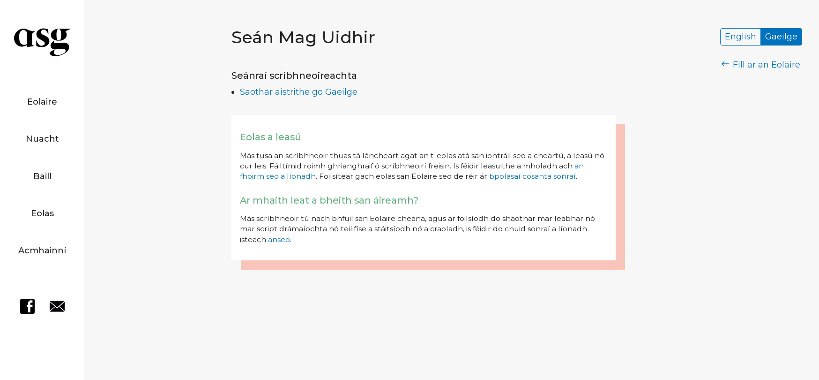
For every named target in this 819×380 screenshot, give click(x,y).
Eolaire (42, 102)
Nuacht (42, 139)
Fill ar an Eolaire (761, 65)
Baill (42, 176)
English (740, 37)
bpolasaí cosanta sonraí (532, 176)
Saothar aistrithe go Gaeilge (298, 92)
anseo (279, 239)
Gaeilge (781, 37)
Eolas (42, 213)
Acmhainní (42, 250)
